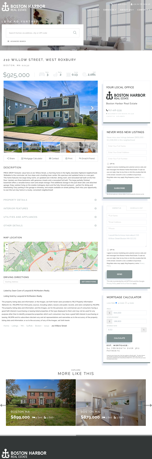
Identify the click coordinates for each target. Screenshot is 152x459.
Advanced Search (18, 41)
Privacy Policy (112, 284)
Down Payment (112, 318)
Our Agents (120, 116)
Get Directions (89, 287)
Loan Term (111, 303)
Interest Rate (112, 327)
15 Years (129, 303)
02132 (47, 336)
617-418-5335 (116, 4)
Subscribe (119, 188)
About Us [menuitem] (126, 10)
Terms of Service (126, 284)
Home (6, 336)
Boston (39, 336)
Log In (135, 4)
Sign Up (146, 4)
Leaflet (76, 275)
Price (109, 309)
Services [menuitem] (108, 10)
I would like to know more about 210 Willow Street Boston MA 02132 (127, 240)
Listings (15, 336)
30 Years (119, 303)
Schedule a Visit (136, 208)
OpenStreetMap (85, 275)
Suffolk (30, 336)
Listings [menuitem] (92, 10)
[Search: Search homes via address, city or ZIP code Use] (38, 33)
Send (119, 274)
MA (22, 336)
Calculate (119, 339)
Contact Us (110, 116)
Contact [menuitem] (142, 10)
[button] (74, 33)
